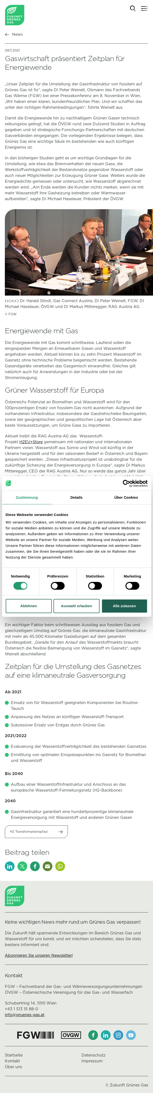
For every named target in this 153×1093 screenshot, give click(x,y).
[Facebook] (35, 866)
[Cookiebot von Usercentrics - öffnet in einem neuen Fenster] (126, 483)
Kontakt (12, 1061)
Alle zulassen (124, 606)
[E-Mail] (47, 866)
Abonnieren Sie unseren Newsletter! (39, 955)
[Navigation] (144, 8)
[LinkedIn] (10, 866)
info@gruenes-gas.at (24, 1014)
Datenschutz (93, 1055)
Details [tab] (77, 497)
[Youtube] (131, 1035)
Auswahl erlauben (76, 606)
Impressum (92, 1061)
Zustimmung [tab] (27, 497)
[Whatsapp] (60, 866)
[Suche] (133, 9)
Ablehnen (28, 606)
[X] (22, 866)
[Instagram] (118, 1035)
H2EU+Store (31, 442)
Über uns (13, 1067)
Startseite (14, 1055)
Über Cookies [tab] (126, 497)
